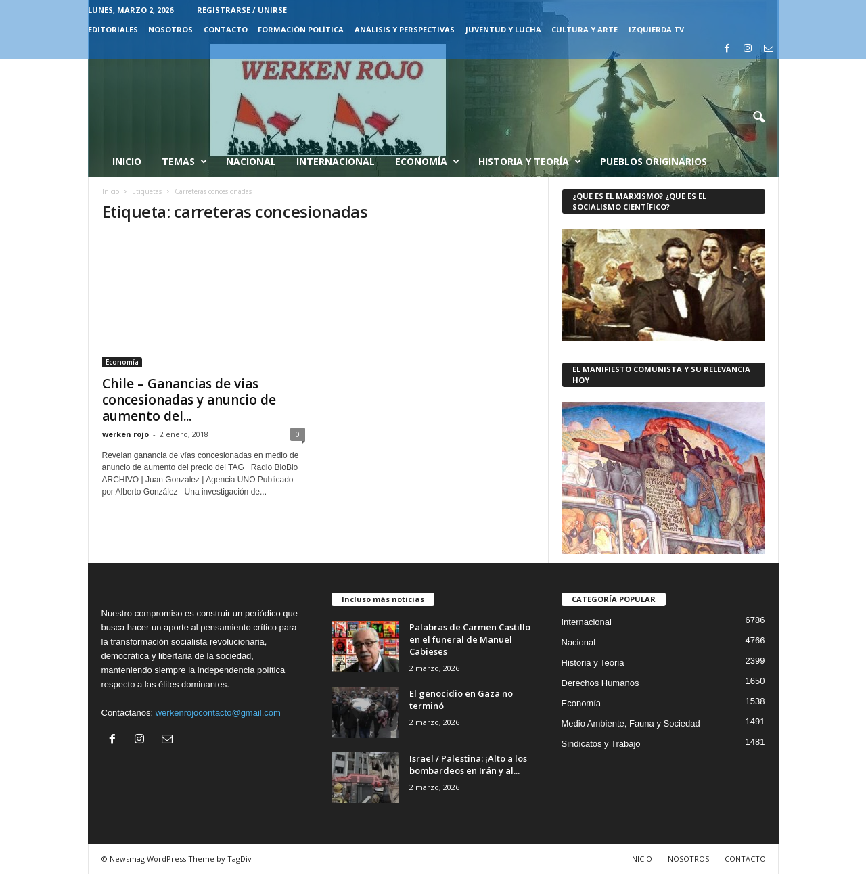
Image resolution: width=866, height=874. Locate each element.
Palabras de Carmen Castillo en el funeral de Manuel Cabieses (469, 639)
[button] (758, 118)
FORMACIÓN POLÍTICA (301, 29)
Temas (184, 162)
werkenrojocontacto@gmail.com (218, 713)
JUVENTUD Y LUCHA (503, 29)
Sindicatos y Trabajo (601, 744)
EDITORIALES (113, 29)
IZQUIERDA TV (656, 29)
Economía (427, 162)
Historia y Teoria (593, 663)
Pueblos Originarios (653, 161)
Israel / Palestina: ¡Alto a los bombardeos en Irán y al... (468, 764)
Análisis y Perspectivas (405, 29)
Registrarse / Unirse (242, 10)
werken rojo (125, 434)
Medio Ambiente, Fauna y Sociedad (631, 723)
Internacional (335, 161)
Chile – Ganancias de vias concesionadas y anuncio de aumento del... (189, 400)
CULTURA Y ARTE (584, 29)
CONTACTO (226, 29)
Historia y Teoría (529, 162)
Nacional (251, 161)
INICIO (641, 859)
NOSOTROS (170, 29)
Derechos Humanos (600, 683)
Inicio (126, 161)
